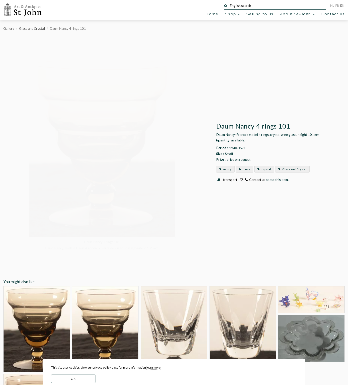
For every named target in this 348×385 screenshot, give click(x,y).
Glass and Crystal (32, 28)
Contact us (333, 14)
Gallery (8, 28)
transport (230, 180)
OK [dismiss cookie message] (73, 379)
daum (244, 169)
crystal (264, 169)
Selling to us (259, 14)
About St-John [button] (297, 14)
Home (212, 14)
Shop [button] (232, 14)
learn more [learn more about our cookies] (153, 367)
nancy (225, 169)
